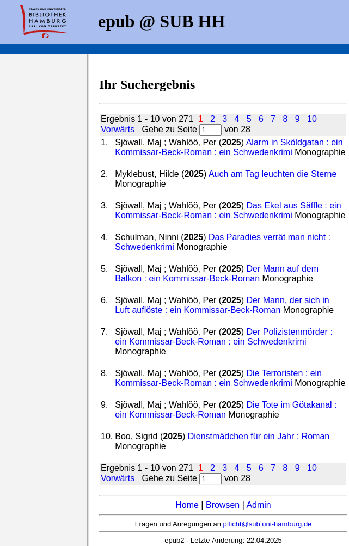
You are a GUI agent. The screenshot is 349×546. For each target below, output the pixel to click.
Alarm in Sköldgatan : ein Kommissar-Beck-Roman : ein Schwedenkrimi (228, 147)
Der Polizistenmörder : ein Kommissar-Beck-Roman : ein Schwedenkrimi (224, 336)
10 (312, 119)
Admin (258, 505)
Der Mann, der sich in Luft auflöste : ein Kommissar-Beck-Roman (222, 305)
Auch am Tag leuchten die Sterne (272, 174)
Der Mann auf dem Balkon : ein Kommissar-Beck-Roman (217, 273)
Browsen (223, 505)
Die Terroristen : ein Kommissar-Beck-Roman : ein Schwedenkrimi (218, 378)
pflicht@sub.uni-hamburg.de (267, 524)
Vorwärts (117, 129)
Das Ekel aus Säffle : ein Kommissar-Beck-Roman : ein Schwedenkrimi (228, 210)
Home (187, 505)
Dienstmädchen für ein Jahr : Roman (259, 436)
